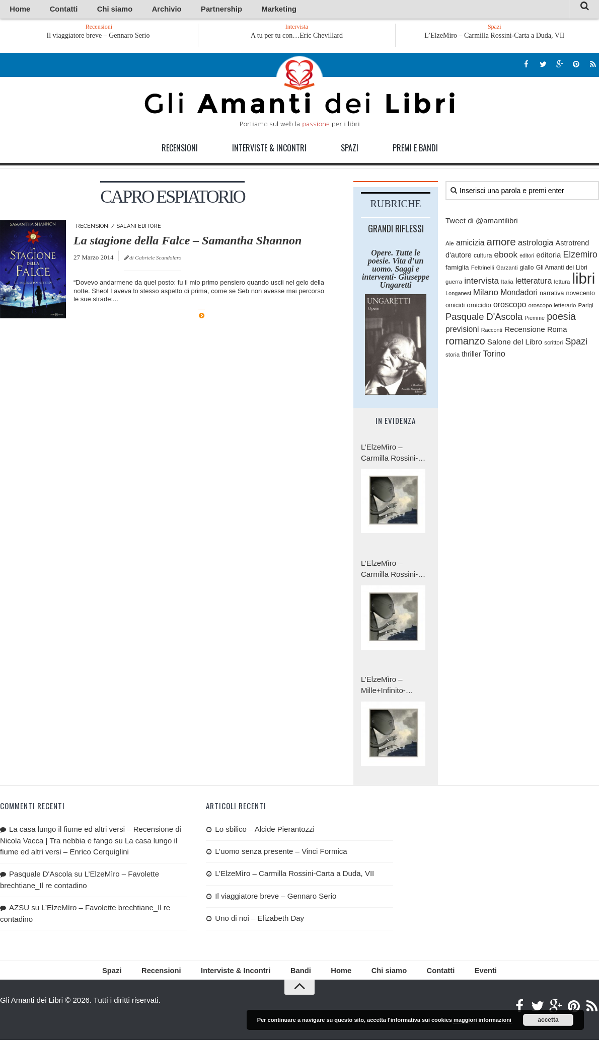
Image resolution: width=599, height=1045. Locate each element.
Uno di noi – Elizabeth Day (259, 920)
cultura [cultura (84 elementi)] (483, 257)
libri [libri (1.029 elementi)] (583, 280)
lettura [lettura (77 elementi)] (562, 284)
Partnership (172, 10)
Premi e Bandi (415, 149)
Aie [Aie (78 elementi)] (449, 244)
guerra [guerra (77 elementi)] (453, 284)
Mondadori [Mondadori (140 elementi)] (519, 294)
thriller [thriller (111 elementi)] (471, 356)
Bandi (299, 974)
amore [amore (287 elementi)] (501, 243)
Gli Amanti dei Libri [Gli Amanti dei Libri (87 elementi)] (561, 269)
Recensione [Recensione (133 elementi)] (524, 330)
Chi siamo (90, 10)
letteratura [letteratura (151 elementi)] (533, 282)
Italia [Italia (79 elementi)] (507, 283)
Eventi (458, 974)
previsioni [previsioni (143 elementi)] (462, 330)
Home (16, 10)
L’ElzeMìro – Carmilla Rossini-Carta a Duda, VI (389, 571)
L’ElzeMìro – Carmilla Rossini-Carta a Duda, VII (494, 37)
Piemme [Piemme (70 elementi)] (535, 320)
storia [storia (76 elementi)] (452, 357)
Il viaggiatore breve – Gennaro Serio (136, 37)
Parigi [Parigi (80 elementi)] (585, 306)
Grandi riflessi (396, 229)
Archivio (129, 10)
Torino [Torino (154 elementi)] (494, 355)
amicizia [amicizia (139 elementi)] (470, 244)
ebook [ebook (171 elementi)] (505, 257)
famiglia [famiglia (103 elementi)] (457, 269)
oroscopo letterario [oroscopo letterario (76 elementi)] (552, 307)
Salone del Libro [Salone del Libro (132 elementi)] (514, 343)
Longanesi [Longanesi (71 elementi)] (458, 295)
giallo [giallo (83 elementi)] (527, 269)
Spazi (349, 149)
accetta (548, 1019)
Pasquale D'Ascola (40, 875)
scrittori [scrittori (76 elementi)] (553, 344)
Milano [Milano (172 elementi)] (485, 294)
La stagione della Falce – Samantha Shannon (187, 241)
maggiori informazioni (482, 1020)
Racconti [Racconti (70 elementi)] (491, 331)
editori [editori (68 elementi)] (526, 257)
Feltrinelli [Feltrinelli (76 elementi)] (482, 269)
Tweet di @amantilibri (481, 222)
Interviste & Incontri (269, 149)
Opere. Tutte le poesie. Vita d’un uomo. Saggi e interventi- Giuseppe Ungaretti (395, 270)
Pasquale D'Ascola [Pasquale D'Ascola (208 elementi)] (483, 318)
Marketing (217, 10)
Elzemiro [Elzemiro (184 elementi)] (580, 256)
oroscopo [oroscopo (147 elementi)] (510, 306)
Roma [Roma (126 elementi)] (557, 331)
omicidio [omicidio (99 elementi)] (479, 306)
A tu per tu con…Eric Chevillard (297, 37)
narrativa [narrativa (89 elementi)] (552, 295)
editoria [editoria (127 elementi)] (548, 256)
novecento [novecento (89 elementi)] (580, 295)
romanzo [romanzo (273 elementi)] (465, 343)
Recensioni (180, 149)
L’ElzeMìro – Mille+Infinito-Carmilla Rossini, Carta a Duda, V (389, 687)
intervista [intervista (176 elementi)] (481, 283)
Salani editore (138, 227)
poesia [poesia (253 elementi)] (561, 318)
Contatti (50, 10)
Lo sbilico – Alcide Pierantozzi (265, 830)
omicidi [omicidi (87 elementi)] (455, 306)
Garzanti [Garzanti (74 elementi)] (507, 269)
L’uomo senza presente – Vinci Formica (281, 853)
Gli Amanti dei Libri (299, 93)
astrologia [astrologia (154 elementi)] (535, 243)
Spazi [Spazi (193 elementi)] (576, 343)
